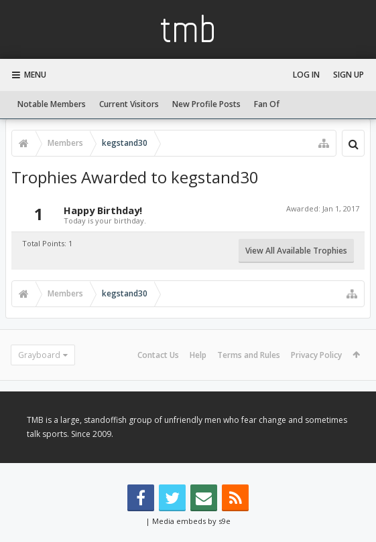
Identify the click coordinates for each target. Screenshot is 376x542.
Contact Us (158, 355)
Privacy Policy (316, 355)
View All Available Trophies (296, 250)
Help (198, 355)
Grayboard (39, 355)
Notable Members (51, 104)
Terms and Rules (248, 355)
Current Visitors (129, 104)
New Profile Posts (206, 104)
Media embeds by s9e (191, 521)
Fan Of (266, 104)
